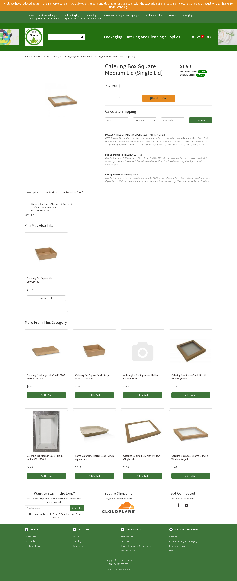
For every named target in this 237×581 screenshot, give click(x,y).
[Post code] (172, 120)
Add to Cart (158, 98)
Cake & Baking (48, 15)
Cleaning (93, 15)
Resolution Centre (33, 545)
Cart (201, 37)
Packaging (188, 15)
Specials (70, 18)
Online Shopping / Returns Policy (136, 545)
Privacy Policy (127, 541)
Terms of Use (127, 536)
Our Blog (77, 541)
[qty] (116, 120)
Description (32, 192)
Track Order (30, 541)
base (46, 210)
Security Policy (128, 550)
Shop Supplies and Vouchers (43, 18)
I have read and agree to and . (54, 516)
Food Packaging (72, 15)
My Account (30, 536)
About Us (77, 536)
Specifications (50, 192)
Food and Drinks (154, 15)
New (172, 15)
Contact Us (78, 545)
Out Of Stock (46, 298)
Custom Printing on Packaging (121, 15)
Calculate (200, 120)
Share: (112, 86)
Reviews (73, 192)
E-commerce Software (115, 569)
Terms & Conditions (62, 514)
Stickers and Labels (91, 18)
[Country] (144, 120)
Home (30, 15)
